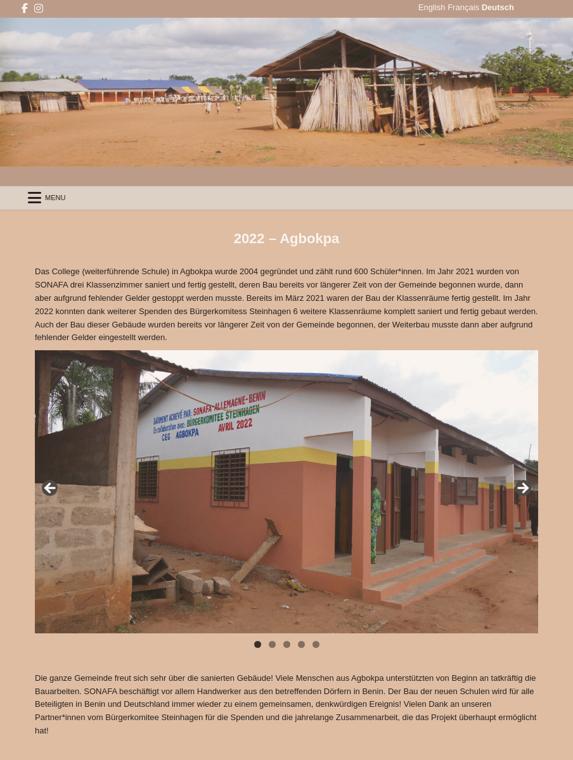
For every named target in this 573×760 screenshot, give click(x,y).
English (432, 7)
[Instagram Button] (38, 8)
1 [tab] (257, 644)
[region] (286, 491)
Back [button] (50, 488)
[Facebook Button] (25, 8)
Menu (55, 197)
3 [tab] (286, 644)
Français (463, 7)
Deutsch (498, 7)
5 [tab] (315, 644)
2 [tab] (272, 644)
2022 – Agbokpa (287, 238)
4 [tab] (301, 644)
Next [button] (522, 488)
